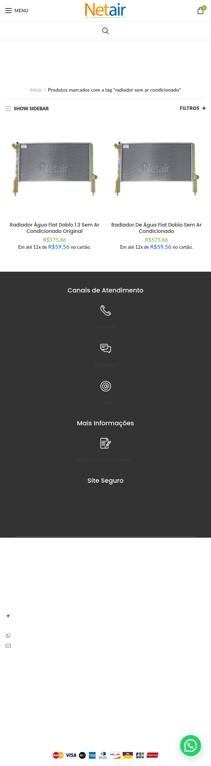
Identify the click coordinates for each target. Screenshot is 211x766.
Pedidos (84, 691)
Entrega (13, 703)
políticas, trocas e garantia (105, 459)
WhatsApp (105, 364)
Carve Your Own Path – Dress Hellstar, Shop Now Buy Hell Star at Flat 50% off (157, 615)
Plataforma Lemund (105, 743)
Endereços (87, 716)
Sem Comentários (163, 594)
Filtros (189, 108)
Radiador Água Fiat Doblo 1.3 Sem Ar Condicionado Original (54, 228)
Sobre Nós (16, 679)
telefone (105, 326)
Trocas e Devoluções (27, 691)
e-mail (105, 402)
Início (36, 90)
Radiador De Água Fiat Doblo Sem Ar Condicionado (156, 228)
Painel (82, 679)
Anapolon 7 (125, 583)
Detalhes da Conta (96, 703)
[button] (190, 745)
